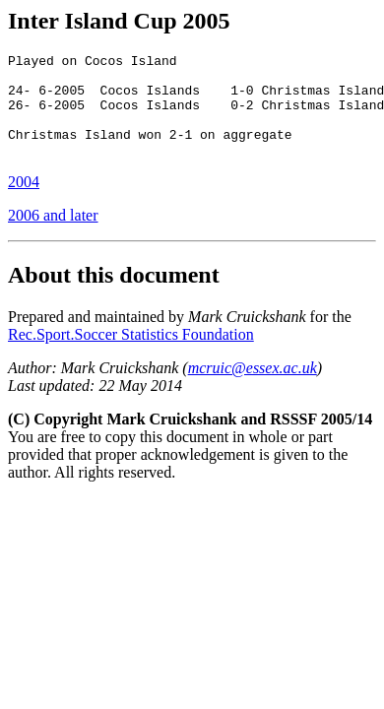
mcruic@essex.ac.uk (252, 388)
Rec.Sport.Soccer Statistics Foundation (131, 355)
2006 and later (53, 235)
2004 (23, 202)
